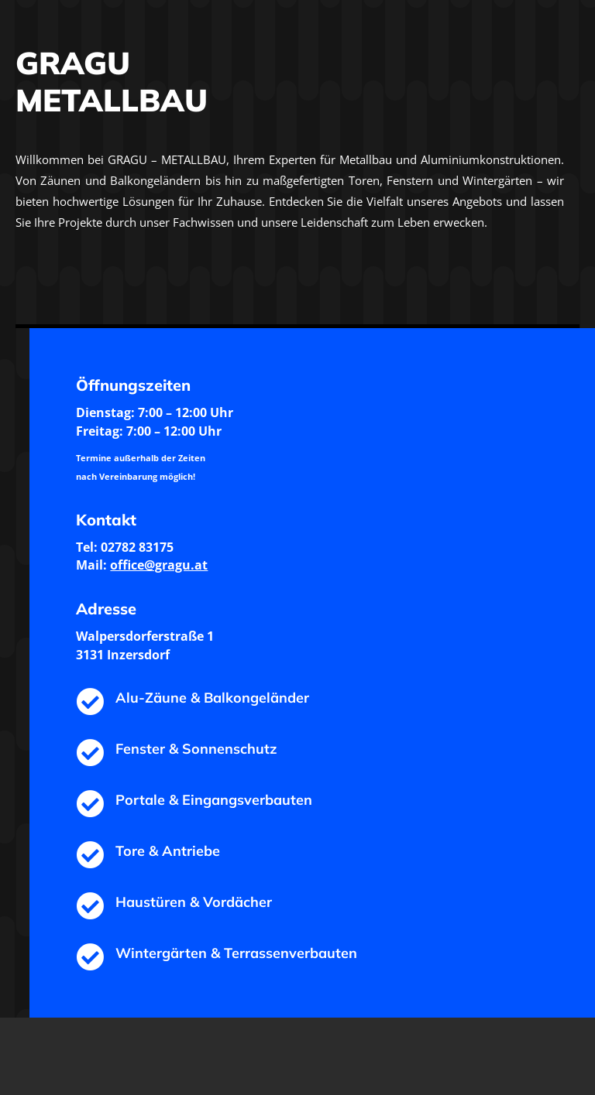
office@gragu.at (159, 564)
